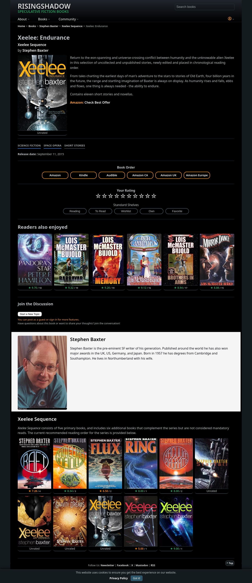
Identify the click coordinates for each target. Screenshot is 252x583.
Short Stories (74, 145)
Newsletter (107, 565)
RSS (153, 565)
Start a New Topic (30, 314)
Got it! (136, 578)
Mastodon (142, 565)
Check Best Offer (97, 102)
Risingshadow (44, 8)
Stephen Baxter (35, 50)
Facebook (123, 565)
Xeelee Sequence (32, 44)
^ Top (230, 563)
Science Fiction (29, 145)
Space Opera (52, 145)
